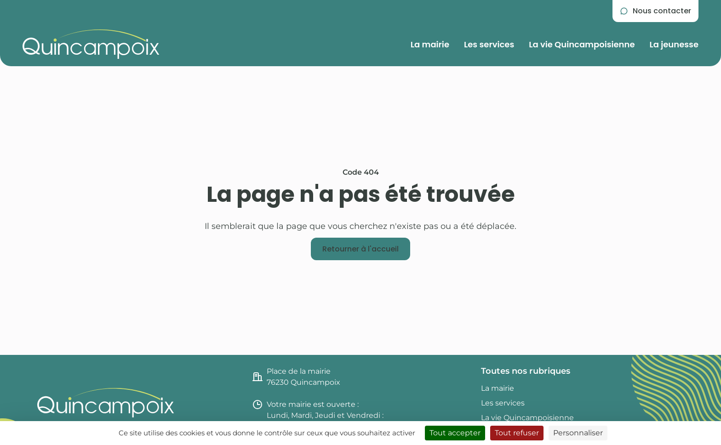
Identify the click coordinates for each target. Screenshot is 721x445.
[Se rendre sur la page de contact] (655, 11)
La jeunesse (674, 44)
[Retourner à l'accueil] (360, 249)
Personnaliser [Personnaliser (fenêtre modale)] (578, 432)
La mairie (430, 44)
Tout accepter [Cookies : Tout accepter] (455, 432)
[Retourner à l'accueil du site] (91, 44)
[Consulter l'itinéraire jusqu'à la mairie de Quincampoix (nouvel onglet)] (360, 377)
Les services (489, 44)
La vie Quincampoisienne (582, 44)
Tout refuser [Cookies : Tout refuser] (517, 432)
